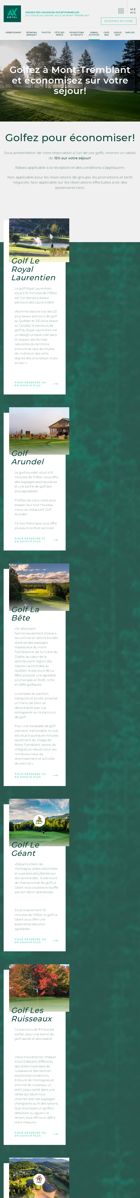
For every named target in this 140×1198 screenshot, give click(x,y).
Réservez (116, 21)
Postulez (35, 1157)
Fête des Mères (59, 34)
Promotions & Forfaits (76, 34)
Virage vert (118, 34)
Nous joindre (26, 1083)
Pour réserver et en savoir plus (104, 350)
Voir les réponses (114, 1075)
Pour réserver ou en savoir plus (36, 391)
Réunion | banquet (31, 34)
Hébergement (13, 33)
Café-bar (107, 34)
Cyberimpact (78, 1104)
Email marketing (64, 1104)
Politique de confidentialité (70, 1193)
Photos (46, 33)
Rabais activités (94, 34)
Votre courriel (70, 1082)
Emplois (130, 33)
